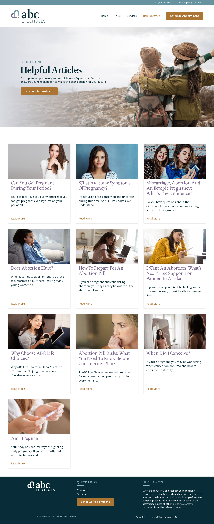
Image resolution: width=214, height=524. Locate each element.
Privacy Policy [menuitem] (141, 516)
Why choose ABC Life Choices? (32, 356)
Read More (18, 218)
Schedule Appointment (184, 16)
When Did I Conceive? (168, 353)
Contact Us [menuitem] (84, 490)
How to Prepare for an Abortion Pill (101, 271)
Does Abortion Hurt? (32, 268)
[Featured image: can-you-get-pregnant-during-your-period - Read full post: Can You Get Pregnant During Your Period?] (39, 161)
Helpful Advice (151, 15)
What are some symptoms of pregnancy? (105, 185)
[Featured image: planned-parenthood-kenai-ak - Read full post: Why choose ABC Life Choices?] (39, 331)
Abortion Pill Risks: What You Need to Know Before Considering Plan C (104, 358)
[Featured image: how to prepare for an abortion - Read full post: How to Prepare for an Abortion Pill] (107, 246)
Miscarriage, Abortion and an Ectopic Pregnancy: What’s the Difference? (173, 188)
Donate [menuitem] (81, 494)
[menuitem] (95, 502)
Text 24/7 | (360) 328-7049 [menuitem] (189, 2)
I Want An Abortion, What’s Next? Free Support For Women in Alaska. (173, 273)
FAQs (118, 15)
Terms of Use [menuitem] (156, 516)
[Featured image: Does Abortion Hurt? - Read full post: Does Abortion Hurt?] (39, 246)
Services (132, 15)
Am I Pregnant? (26, 438)
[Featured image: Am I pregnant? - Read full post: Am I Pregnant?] (39, 416)
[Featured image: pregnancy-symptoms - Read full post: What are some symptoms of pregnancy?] (107, 161)
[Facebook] (175, 517)
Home (104, 15)
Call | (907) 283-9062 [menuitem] (162, 2)
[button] (117, 16)
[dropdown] (117, 15)
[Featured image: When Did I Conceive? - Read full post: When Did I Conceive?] (175, 331)
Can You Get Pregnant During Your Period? (32, 185)
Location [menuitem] (168, 516)
